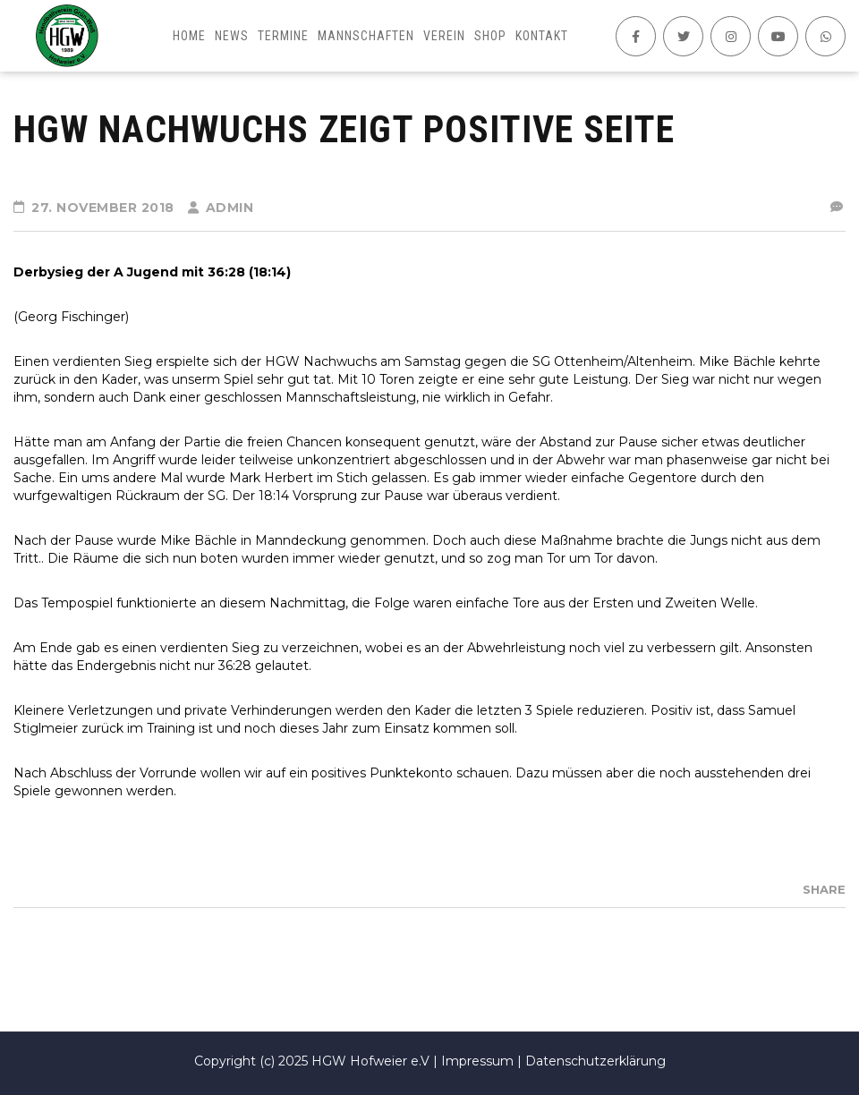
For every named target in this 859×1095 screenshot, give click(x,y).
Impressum (477, 1061)
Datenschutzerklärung (595, 1061)
